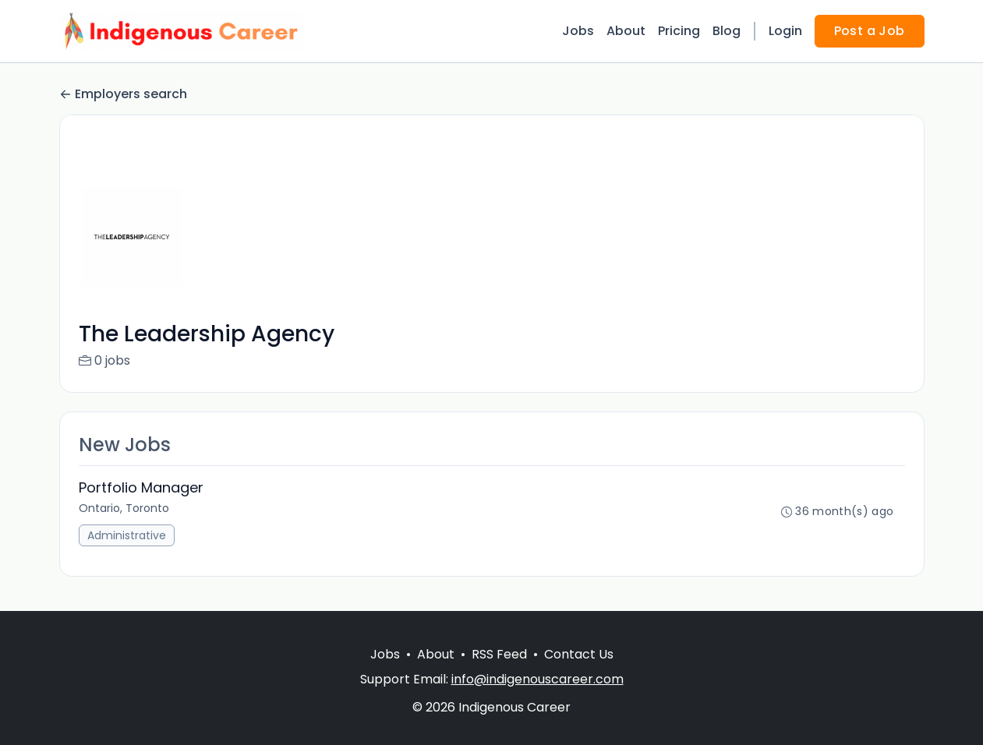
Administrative (126, 535)
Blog (726, 31)
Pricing (679, 31)
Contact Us (578, 654)
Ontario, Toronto (124, 508)
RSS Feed (499, 654)
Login (785, 31)
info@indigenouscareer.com (537, 679)
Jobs (578, 31)
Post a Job (869, 31)
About (625, 31)
